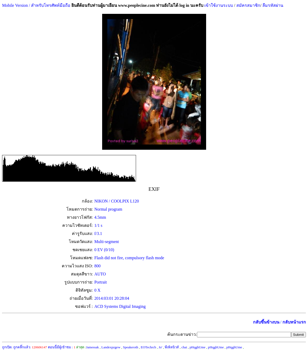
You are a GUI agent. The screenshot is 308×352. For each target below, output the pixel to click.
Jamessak (92, 347)
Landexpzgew (110, 347)
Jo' (160, 347)
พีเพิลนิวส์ (172, 347)
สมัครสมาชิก (248, 5)
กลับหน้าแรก (294, 322)
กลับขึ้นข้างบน (266, 322)
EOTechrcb (148, 347)
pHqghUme (198, 347)
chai (184, 347)
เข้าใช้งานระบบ (218, 5)
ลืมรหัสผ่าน (272, 5)
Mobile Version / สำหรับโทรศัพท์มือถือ (36, 5)
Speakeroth (130, 347)
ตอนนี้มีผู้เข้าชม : (62, 347)
